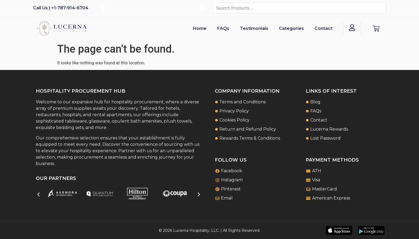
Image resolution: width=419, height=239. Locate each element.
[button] (38, 194)
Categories (291, 28)
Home (200, 28)
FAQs (223, 28)
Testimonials (254, 28)
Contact (323, 28)
